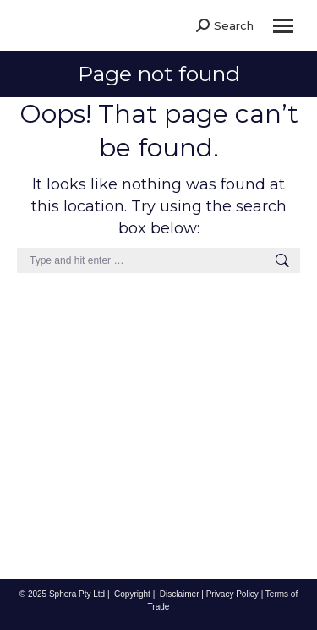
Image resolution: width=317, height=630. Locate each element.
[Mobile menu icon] (283, 26)
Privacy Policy (232, 594)
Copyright (132, 594)
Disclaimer (179, 594)
